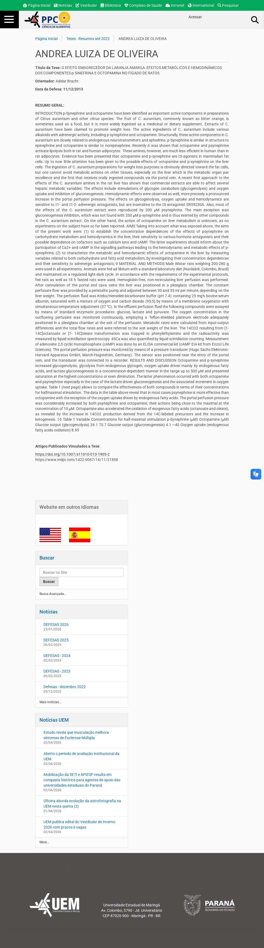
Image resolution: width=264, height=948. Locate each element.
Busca (255, 19)
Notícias (63, 5)
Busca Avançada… (53, 594)
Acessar (195, 17)
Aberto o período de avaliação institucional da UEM (81, 756)
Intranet (174, 5)
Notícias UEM (54, 720)
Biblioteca (111, 5)
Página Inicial (36, 5)
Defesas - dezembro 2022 (65, 687)
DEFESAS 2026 (56, 624)
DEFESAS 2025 (56, 640)
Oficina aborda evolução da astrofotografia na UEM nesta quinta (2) (82, 803)
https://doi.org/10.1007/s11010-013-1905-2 (72, 454)
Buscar (47, 558)
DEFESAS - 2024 (57, 655)
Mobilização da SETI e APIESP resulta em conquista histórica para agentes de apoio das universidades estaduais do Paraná (82, 779)
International (201, 5)
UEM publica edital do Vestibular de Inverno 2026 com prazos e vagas (79, 824)
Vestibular (86, 5)
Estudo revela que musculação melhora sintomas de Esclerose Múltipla (76, 735)
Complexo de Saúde (143, 5)
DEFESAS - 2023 (57, 671)
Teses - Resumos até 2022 (88, 39)
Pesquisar (228, 5)
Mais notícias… (50, 702)
